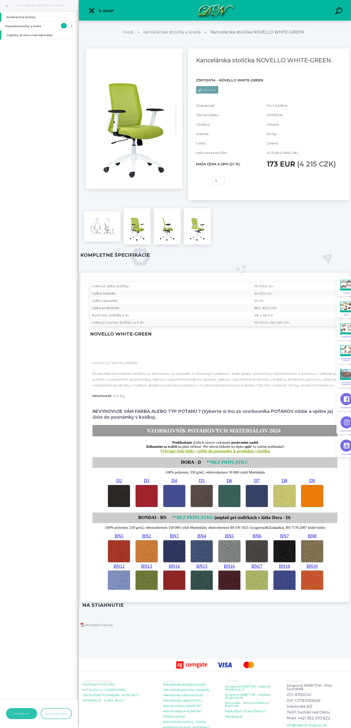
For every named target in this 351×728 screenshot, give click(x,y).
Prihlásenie (21, 713)
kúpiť (201, 181)
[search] (339, 11)
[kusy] (219, 181)
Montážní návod (96, 625)
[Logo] (215, 10)
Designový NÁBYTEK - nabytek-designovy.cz (248, 688)
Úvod (128, 32)
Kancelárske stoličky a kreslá (40, 5)
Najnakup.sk (233, 716)
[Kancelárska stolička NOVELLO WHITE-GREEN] (134, 50)
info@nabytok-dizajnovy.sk (306, 725)
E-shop (101, 11)
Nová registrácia (56, 713)
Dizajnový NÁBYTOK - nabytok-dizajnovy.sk (248, 696)
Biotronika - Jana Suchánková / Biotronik (247, 704)
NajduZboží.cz (235, 711)
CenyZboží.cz (256, 711)
